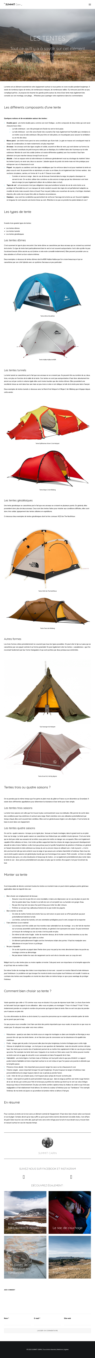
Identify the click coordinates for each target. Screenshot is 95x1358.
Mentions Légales (63, 1349)
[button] (90, 4)
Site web (67, 1318)
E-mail (37, 1318)
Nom (6, 1318)
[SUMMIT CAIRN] (13, 4)
